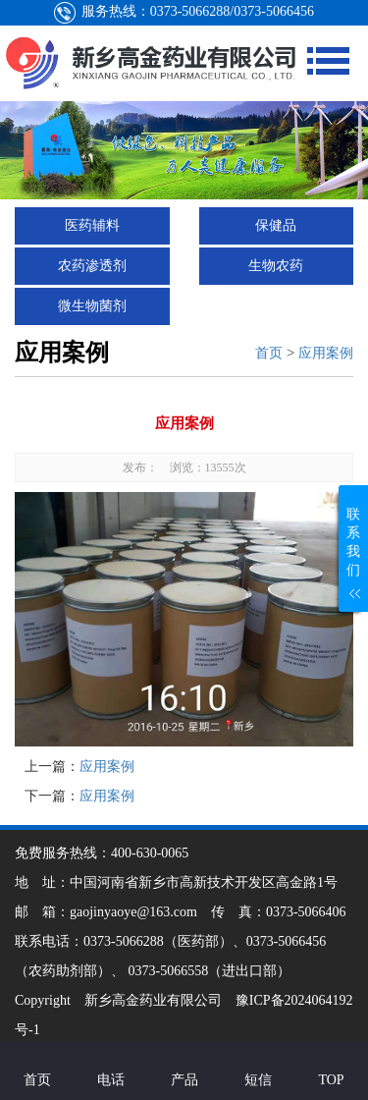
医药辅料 (92, 225)
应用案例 (325, 352)
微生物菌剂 (92, 306)
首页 (269, 352)
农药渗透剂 (92, 265)
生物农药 (275, 265)
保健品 (275, 225)
